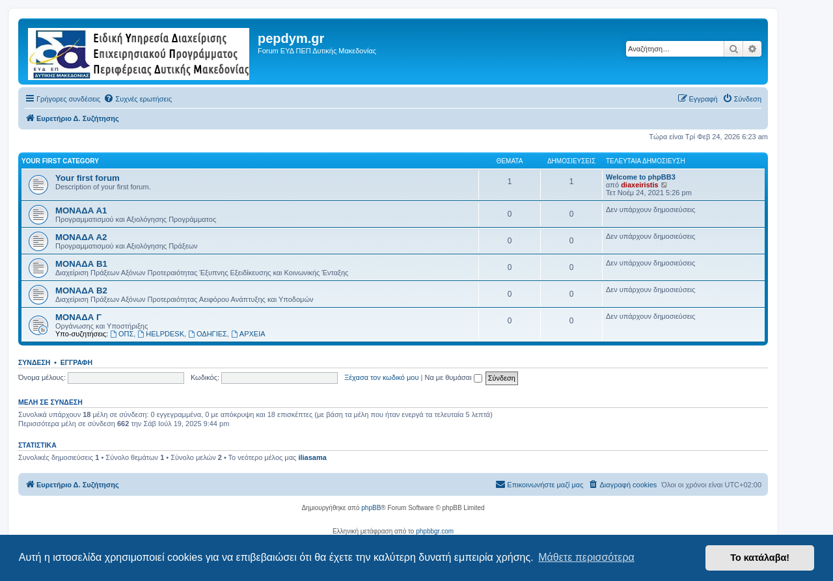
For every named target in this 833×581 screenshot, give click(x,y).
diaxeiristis (639, 185)
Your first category (60, 161)
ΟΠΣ (121, 334)
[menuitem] (137, 99)
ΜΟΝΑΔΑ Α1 (81, 210)
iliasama (312, 457)
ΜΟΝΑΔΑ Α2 (81, 237)
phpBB (371, 507)
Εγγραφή (76, 362)
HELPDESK (160, 334)
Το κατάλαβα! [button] (759, 557)
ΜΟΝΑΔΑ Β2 (81, 290)
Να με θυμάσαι (453, 377)
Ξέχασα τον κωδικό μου (381, 377)
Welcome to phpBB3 (641, 177)
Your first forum (87, 178)
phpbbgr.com (435, 531)
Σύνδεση (34, 362)
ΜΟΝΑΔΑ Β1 (81, 264)
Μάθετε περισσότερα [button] (586, 557)
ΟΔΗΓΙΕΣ (207, 334)
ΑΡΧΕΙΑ (248, 334)
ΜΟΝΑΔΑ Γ (78, 317)
